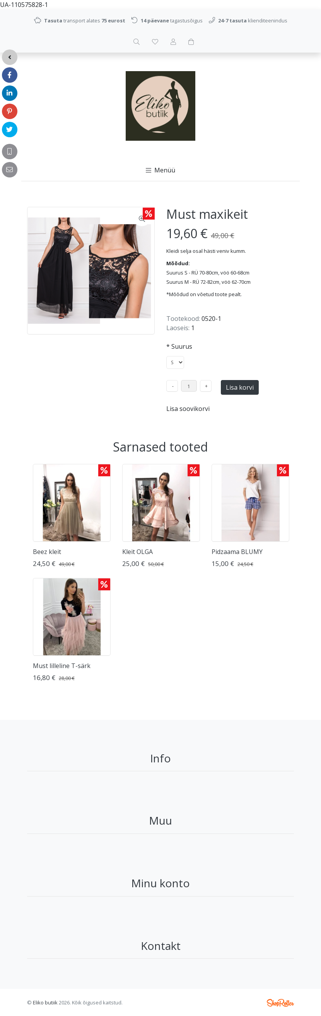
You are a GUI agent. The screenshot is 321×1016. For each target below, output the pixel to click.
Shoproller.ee (280, 1003)
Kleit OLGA (137, 551)
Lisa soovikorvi (188, 408)
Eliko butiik (45, 1002)
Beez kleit (47, 551)
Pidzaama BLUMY (237, 551)
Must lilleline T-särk (61, 665)
